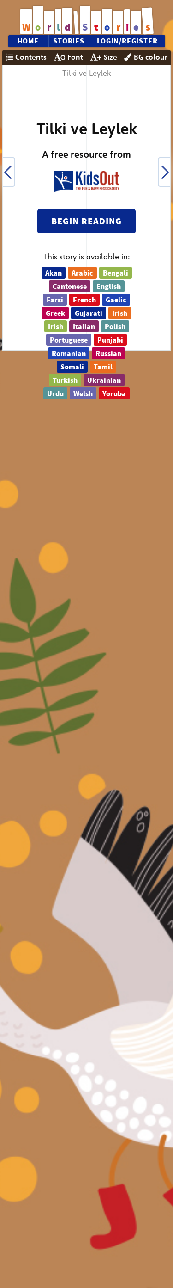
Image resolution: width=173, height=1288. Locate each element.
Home (28, 41)
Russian (108, 354)
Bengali (115, 273)
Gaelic (116, 300)
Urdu (55, 394)
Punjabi (110, 340)
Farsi (55, 300)
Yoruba (114, 394)
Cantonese (70, 287)
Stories (68, 41)
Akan (53, 273)
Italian (84, 327)
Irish (119, 313)
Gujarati (88, 313)
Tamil (103, 367)
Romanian (69, 354)
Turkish (65, 380)
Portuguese (69, 340)
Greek (55, 313)
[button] (8, 172)
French (84, 300)
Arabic (82, 273)
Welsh (83, 394)
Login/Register (127, 41)
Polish (115, 327)
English (108, 287)
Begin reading (86, 221)
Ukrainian (104, 380)
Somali (72, 367)
